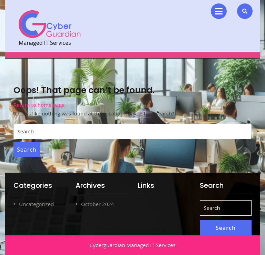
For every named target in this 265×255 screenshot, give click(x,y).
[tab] (219, 11)
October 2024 (97, 204)
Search (27, 149)
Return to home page (39, 104)
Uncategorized (36, 204)
